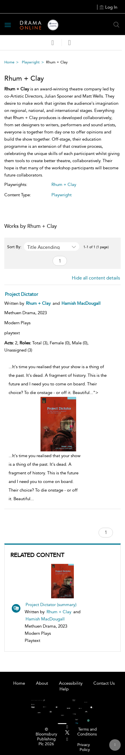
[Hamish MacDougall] (81, 303)
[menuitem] (67, 727)
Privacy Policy (83, 747)
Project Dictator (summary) (51, 604)
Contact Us (104, 683)
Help (64, 689)
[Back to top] (115, 745)
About (42, 683)
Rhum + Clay (59, 611)
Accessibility (70, 683)
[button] (69, 42)
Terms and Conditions (87, 732)
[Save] (53, 42)
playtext (12, 332)
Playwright (31, 62)
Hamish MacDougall (45, 619)
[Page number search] (60, 261)
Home (9, 62)
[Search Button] (116, 25)
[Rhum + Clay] (38, 303)
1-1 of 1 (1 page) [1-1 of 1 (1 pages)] (96, 247)
